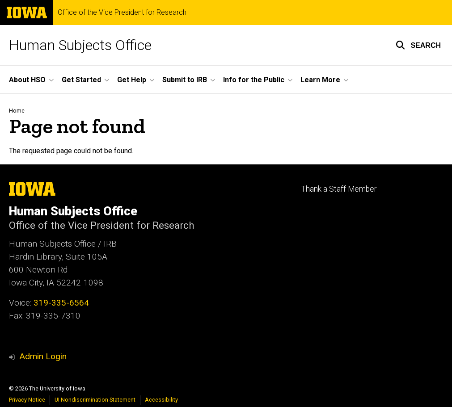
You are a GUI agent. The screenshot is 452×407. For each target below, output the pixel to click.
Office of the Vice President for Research (122, 12)
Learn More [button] (320, 80)
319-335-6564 (61, 303)
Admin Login (43, 356)
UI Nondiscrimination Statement (95, 399)
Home (17, 110)
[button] (418, 45)
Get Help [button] (131, 80)
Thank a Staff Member (338, 189)
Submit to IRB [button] (184, 80)
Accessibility (161, 399)
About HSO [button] (27, 80)
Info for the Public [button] (253, 80)
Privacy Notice (27, 399)
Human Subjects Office (80, 45)
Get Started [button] (81, 80)
